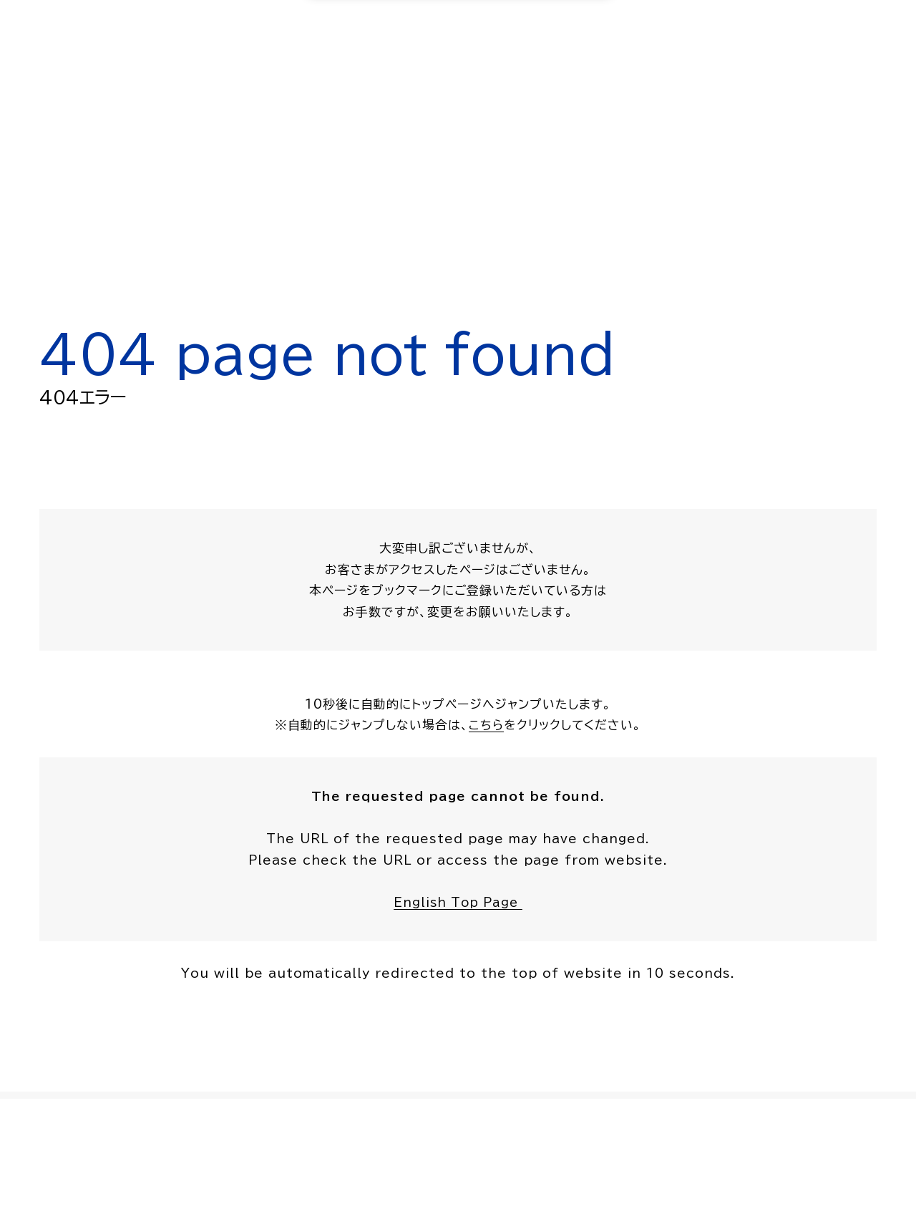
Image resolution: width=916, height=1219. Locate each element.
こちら (487, 726)
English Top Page (457, 904)
